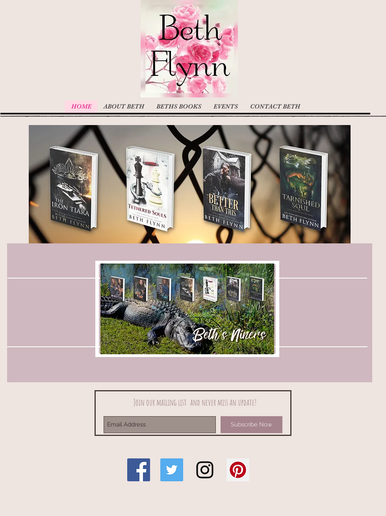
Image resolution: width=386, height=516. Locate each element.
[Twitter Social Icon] (171, 469)
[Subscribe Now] (251, 424)
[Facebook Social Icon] (138, 469)
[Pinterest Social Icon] (237, 469)
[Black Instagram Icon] (204, 469)
